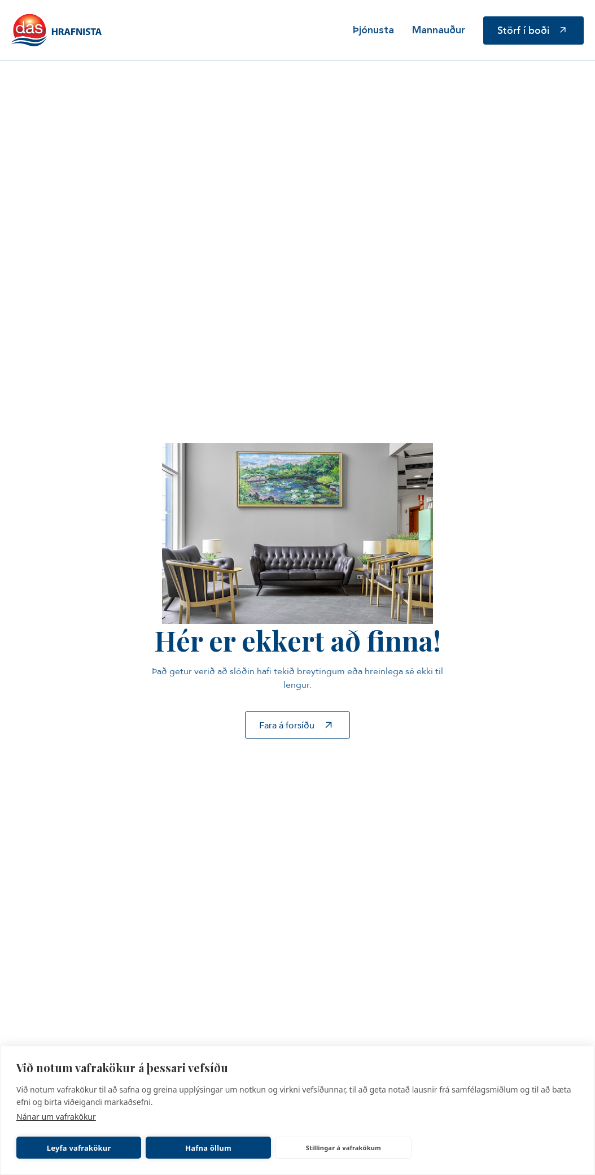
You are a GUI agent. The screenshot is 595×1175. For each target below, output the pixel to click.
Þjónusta (373, 30)
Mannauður (438, 30)
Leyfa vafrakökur (79, 1148)
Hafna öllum (208, 1148)
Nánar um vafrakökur (56, 1116)
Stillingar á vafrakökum (343, 1147)
